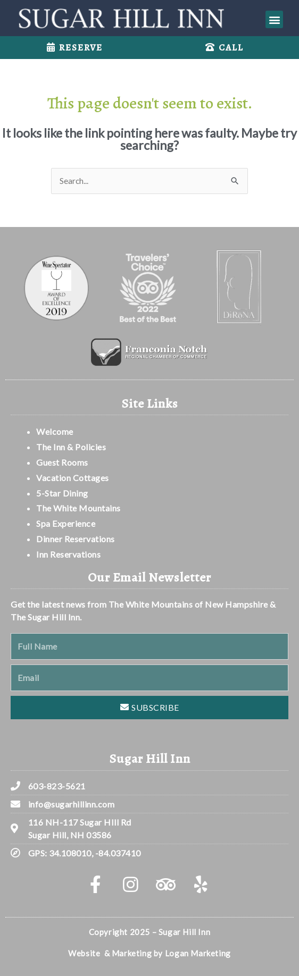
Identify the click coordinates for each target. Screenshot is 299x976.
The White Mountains (78, 508)
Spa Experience (65, 523)
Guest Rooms (62, 462)
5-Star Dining (62, 493)
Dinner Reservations (75, 539)
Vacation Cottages (72, 478)
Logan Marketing (198, 953)
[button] (274, 19)
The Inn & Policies (71, 447)
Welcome (55, 431)
